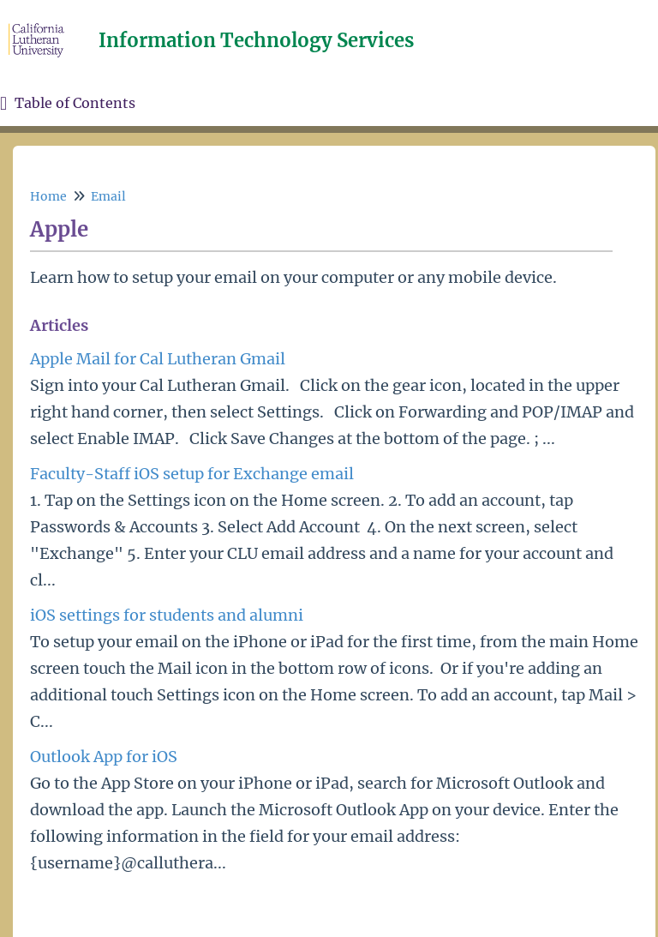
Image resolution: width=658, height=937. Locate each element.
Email (108, 196)
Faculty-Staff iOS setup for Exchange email (192, 474)
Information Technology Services (256, 40)
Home (48, 196)
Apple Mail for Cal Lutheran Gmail (157, 359)
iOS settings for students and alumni (166, 615)
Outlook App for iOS (103, 756)
